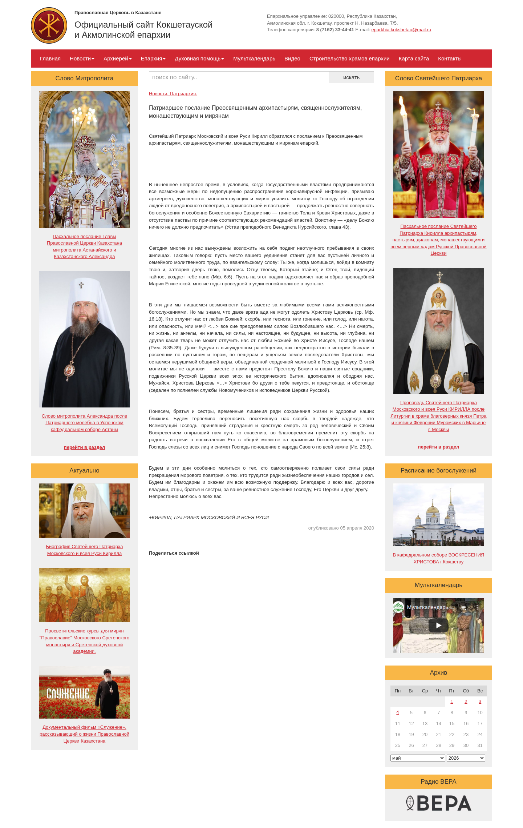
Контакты (450, 58)
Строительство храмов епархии (349, 58)
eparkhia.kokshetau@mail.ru (401, 29)
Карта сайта (414, 58)
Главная (50, 58)
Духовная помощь (199, 58)
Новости (82, 58)
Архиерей (117, 58)
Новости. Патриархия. (173, 93)
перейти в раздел (84, 447)
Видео (292, 58)
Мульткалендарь (254, 58)
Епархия (153, 58)
